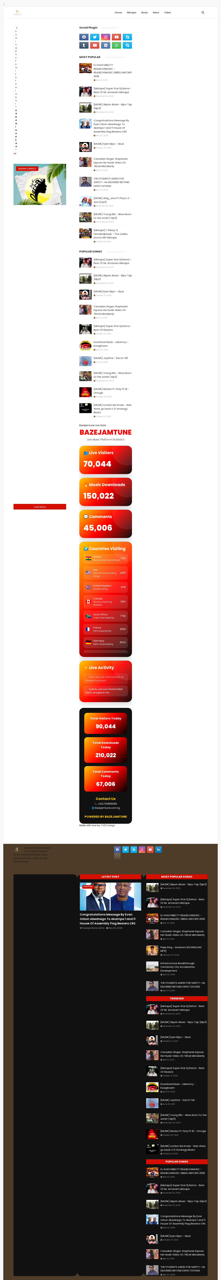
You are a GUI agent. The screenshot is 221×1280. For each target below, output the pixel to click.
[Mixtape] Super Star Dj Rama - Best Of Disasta (112, 328)
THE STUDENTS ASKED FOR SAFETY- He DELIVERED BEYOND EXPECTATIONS (111, 182)
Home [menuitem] (118, 12)
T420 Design (108, 813)
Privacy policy (87, 1271)
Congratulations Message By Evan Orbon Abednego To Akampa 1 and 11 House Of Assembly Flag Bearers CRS (111, 126)
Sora (127, 1271)
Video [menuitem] (167, 12)
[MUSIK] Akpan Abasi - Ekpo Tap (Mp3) (113, 106)
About (29, 1271)
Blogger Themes (156, 1271)
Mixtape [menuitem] (131, 12)
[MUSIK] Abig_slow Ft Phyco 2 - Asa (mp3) (112, 200)
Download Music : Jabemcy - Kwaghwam (111, 344)
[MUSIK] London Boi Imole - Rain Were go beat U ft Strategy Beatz (113, 408)
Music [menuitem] (144, 12)
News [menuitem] (156, 12)
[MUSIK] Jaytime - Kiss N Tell (111, 358)
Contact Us (42, 1271)
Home (19, 1271)
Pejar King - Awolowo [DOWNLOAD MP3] (181, 936)
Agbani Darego (27, 168)
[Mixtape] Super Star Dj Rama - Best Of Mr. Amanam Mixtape (112, 90)
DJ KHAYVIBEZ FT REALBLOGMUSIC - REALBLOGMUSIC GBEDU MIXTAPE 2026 (113, 70)
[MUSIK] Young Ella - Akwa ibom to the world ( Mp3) (112, 216)
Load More (40, 507)
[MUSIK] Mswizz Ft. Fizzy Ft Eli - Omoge (111, 390)
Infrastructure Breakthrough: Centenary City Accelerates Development (177, 954)
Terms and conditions (64, 1271)
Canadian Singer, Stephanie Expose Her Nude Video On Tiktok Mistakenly (111, 162)
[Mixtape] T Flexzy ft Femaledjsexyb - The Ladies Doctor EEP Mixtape (111, 233)
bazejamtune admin (94, 915)
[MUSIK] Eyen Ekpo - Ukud (109, 143)
